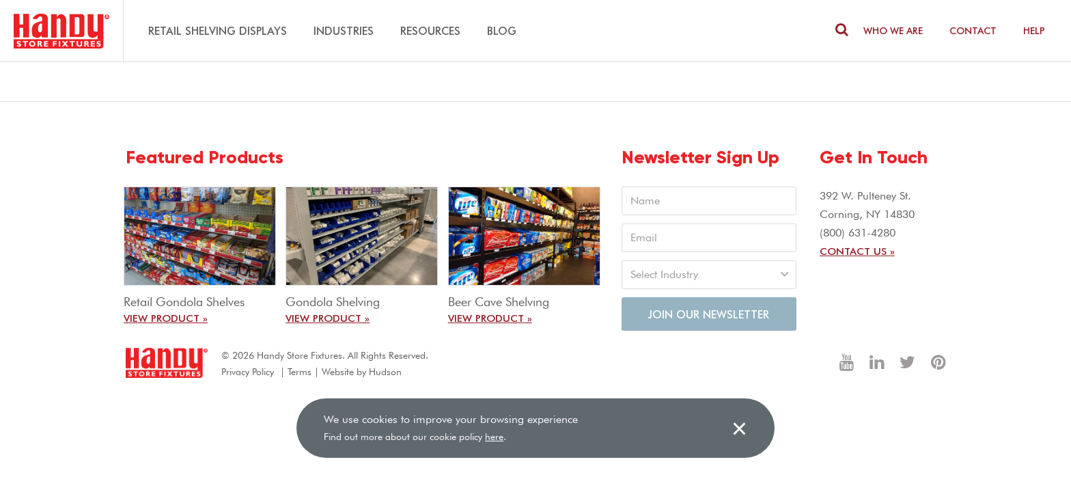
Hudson (385, 371)
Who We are (893, 30)
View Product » (166, 318)
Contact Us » (857, 251)
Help (1034, 30)
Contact (973, 30)
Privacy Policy (247, 371)
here (494, 436)
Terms (299, 371)
